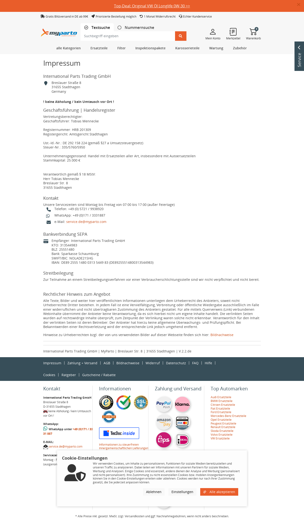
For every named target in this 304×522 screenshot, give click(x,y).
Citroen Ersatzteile (223, 405)
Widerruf (153, 363)
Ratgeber (69, 375)
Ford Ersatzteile (221, 412)
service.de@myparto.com (86, 221)
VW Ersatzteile (220, 438)
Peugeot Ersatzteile (223, 423)
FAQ (195, 363)
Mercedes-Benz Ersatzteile (228, 416)
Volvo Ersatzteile (222, 435)
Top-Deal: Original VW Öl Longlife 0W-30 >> (152, 6)
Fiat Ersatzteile (220, 409)
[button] (300, 4)
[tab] (97, 27)
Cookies (49, 375)
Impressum (52, 363)
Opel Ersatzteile (221, 420)
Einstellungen (182, 492)
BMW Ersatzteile (222, 401)
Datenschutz (176, 363)
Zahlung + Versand (82, 363)
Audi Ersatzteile (221, 397)
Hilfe (208, 363)
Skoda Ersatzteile (222, 431)
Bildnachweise (221, 335)
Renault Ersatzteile (223, 427)
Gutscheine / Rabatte (99, 375)
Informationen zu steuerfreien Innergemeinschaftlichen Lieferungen (123, 446)
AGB (107, 363)
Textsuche (100, 27)
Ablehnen (154, 492)
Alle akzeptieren (219, 492)
